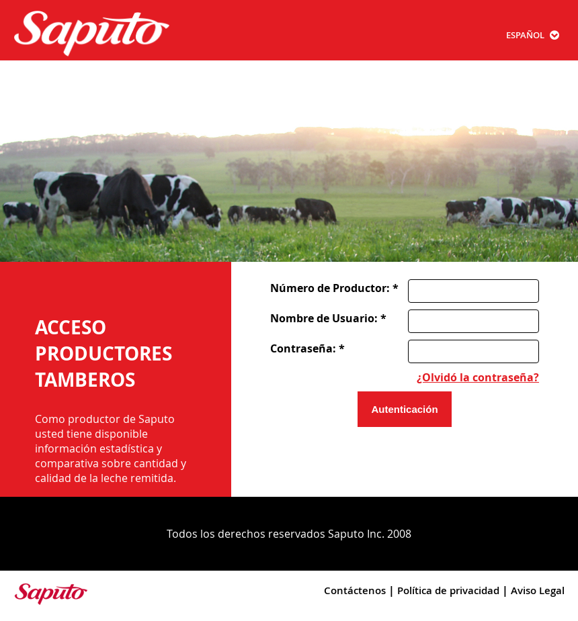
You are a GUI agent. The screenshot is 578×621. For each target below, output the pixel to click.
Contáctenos (355, 590)
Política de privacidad (448, 590)
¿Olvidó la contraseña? (478, 377)
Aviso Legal (538, 590)
